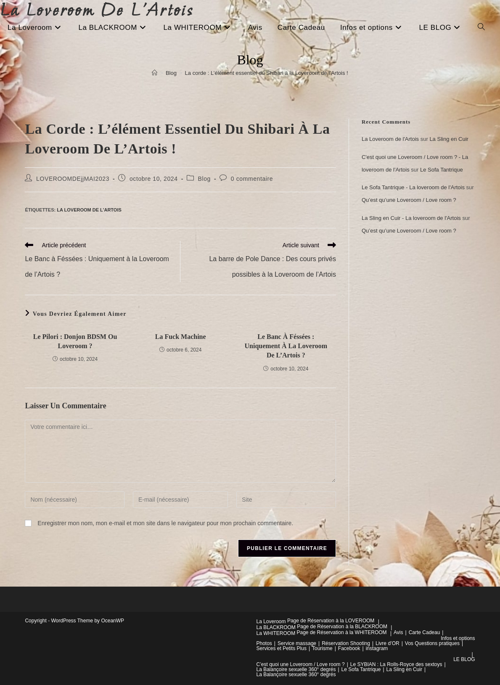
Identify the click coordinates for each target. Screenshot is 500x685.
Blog (204, 178)
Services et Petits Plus (282, 648)
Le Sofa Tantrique (441, 170)
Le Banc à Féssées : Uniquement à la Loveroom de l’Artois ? (286, 346)
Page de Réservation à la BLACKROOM (342, 626)
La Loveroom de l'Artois (89, 209)
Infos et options (458, 638)
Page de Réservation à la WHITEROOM (342, 632)
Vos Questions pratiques (432, 643)
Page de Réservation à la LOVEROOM (330, 621)
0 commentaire (252, 178)
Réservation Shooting (346, 643)
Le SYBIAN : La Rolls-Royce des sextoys (396, 664)
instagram (377, 648)
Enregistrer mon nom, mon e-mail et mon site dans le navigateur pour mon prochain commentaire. (165, 523)
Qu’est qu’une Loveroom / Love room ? (409, 200)
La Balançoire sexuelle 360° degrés (296, 669)
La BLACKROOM (276, 627)
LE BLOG (464, 659)
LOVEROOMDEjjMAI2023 (72, 178)
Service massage (297, 643)
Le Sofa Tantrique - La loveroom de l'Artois (413, 187)
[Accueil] (154, 73)
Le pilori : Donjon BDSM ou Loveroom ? (75, 341)
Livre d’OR (387, 643)
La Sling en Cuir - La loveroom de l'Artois (411, 218)
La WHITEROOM (276, 633)
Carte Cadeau (424, 632)
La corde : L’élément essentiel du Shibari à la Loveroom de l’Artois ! (266, 73)
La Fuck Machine (180, 336)
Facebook (349, 648)
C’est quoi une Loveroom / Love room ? (301, 664)
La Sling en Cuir (448, 139)
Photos (264, 643)
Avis (398, 632)
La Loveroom (271, 621)
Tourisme (322, 648)
